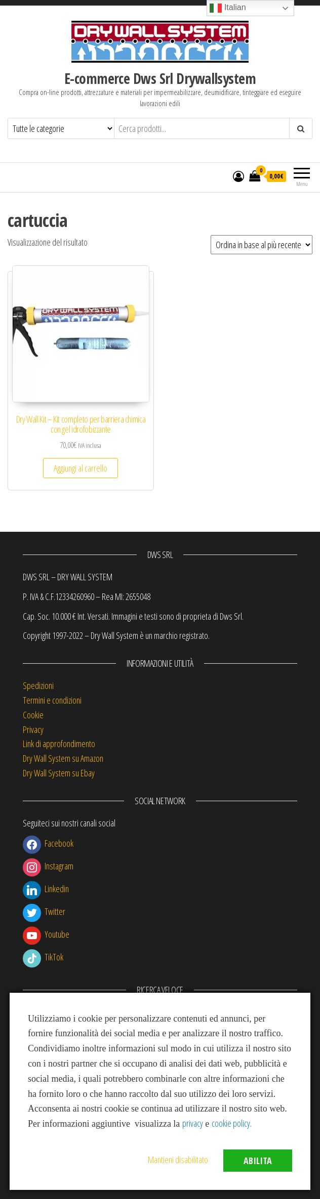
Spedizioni (38, 685)
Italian (228, 8)
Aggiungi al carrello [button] (80, 468)
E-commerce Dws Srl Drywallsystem (160, 78)
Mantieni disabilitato (178, 1160)
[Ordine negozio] (261, 244)
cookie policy (231, 1123)
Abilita (258, 1161)
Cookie (33, 715)
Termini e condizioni (52, 700)
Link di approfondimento (59, 743)
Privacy (33, 729)
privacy (192, 1123)
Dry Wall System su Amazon (63, 758)
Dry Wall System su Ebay (59, 773)
